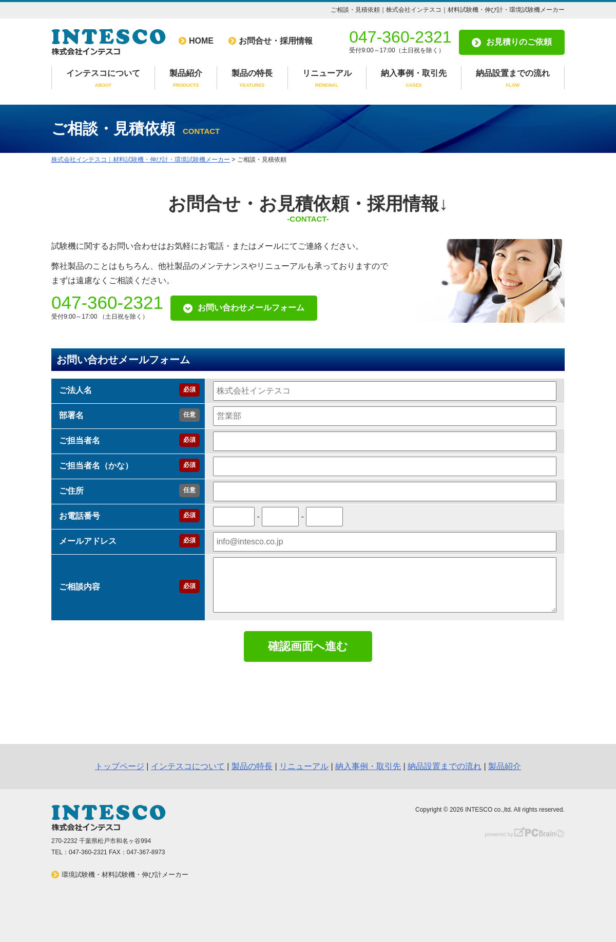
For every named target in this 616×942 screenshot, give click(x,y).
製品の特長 (252, 79)
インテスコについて (103, 79)
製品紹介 (186, 79)
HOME (201, 40)
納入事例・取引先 (414, 79)
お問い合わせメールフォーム (251, 307)
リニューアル (327, 79)
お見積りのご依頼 (519, 41)
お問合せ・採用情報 (276, 40)
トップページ (119, 766)
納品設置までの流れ (512, 79)
